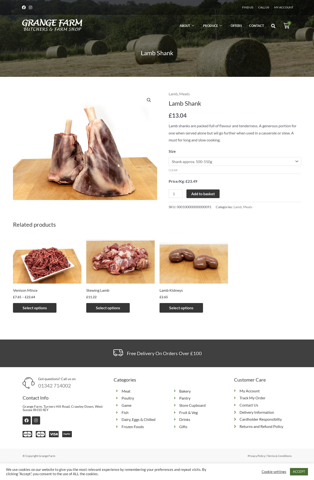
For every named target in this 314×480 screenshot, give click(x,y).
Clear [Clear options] (173, 170)
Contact (256, 26)
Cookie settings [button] (274, 472)
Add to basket (203, 193)
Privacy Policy (256, 456)
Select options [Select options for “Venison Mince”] (35, 307)
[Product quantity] (176, 193)
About (187, 25)
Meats (184, 93)
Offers (236, 26)
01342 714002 (54, 386)
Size (172, 151)
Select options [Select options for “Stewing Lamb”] (108, 307)
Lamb (173, 93)
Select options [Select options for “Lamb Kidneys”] (181, 307)
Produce (212, 25)
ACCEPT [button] (299, 472)
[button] (273, 26)
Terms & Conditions (279, 456)
